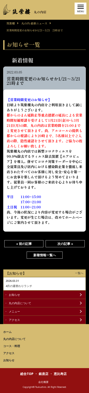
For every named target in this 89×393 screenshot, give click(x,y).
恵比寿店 (60, 374)
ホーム (7, 332)
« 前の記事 (24, 243)
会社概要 (43, 382)
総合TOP (26, 374)
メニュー (14, 311)
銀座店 (43, 374)
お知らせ (14, 295)
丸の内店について (20, 303)
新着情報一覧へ (44, 255)
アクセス (14, 320)
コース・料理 (11, 346)
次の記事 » (65, 243)
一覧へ (79, 273)
